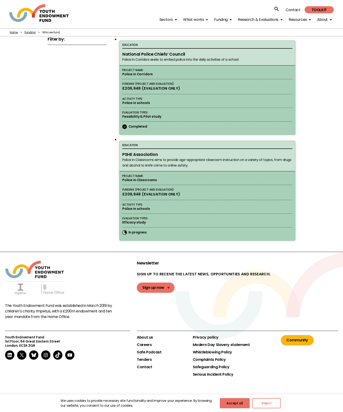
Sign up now (153, 287)
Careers (144, 345)
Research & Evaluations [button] (258, 19)
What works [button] (193, 19)
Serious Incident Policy (213, 374)
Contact (293, 10)
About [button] (322, 19)
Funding (30, 32)
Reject (267, 403)
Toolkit (319, 10)
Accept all (235, 403)
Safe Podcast (149, 352)
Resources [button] (298, 19)
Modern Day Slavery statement (221, 345)
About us (145, 337)
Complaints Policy (209, 359)
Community (297, 340)
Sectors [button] (166, 19)
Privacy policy (205, 337)
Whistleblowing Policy (212, 352)
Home (14, 32)
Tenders (144, 359)
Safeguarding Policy (211, 367)
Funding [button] (220, 19)
